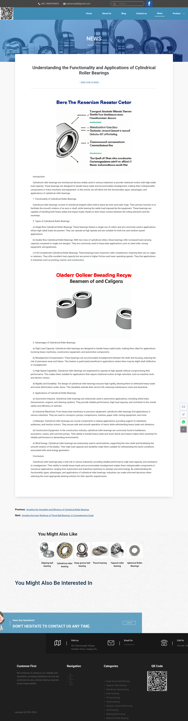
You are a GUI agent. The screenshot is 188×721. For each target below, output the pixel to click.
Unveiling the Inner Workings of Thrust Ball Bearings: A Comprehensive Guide (59, 515)
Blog (123, 13)
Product (177, 13)
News (159, 13)
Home (89, 13)
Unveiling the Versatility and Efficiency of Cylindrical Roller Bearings (59, 509)
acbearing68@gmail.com (78, 3)
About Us (106, 13)
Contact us (141, 13)
